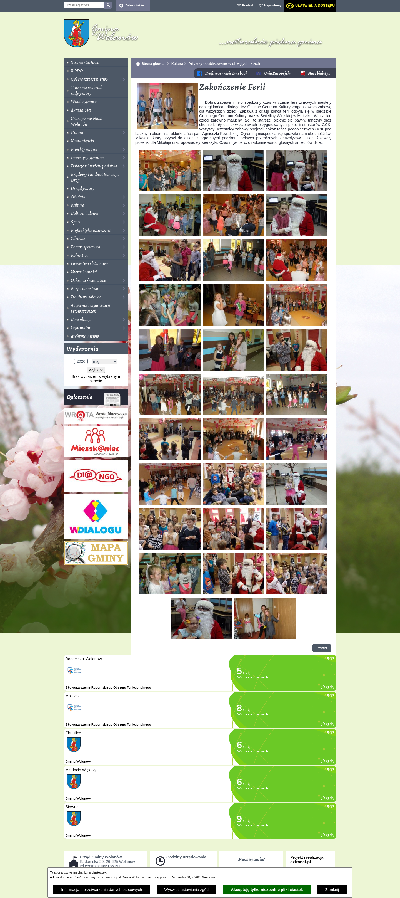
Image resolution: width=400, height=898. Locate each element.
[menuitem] (96, 62)
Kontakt (247, 5)
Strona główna (153, 64)
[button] (167, 127)
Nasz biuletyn (319, 73)
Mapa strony (272, 5)
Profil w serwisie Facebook (226, 73)
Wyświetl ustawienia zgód (186, 889)
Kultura (177, 64)
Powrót (321, 648)
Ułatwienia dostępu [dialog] (315, 6)
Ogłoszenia (94, 399)
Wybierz (96, 370)
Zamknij (332, 889)
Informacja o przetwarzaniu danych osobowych (101, 889)
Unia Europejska (277, 73)
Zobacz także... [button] (135, 5)
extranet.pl (300, 862)
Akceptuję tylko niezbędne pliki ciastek (267, 889)
